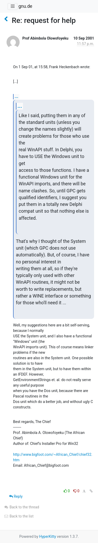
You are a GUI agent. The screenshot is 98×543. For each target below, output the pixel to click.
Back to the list (18, 516)
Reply (15, 496)
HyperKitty (47, 536)
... (16, 96)
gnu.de (25, 6)
